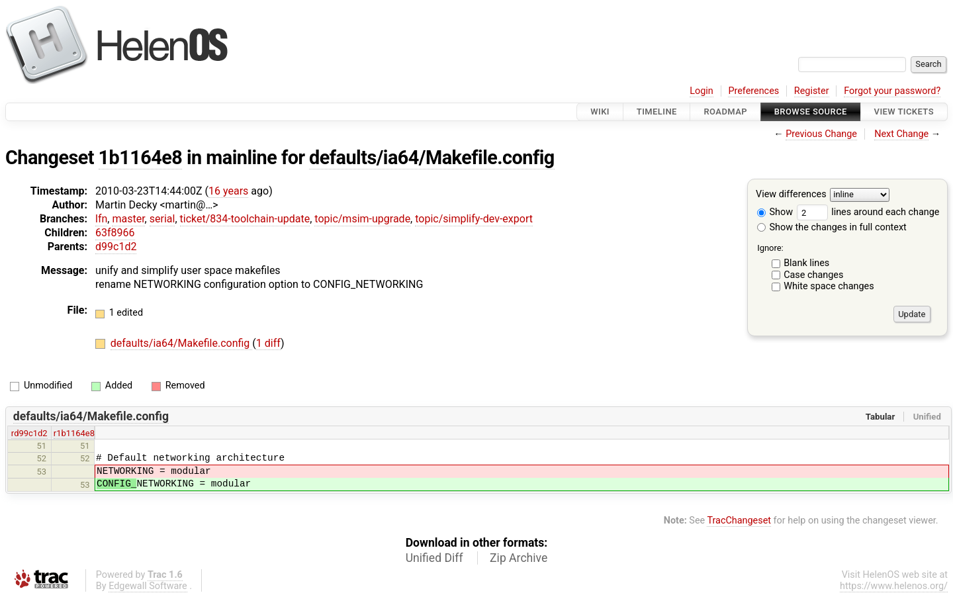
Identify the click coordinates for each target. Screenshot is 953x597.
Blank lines (806, 263)
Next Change (901, 134)
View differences (791, 195)
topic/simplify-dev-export (474, 218)
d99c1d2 (115, 246)
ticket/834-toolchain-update (245, 218)
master (128, 218)
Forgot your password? (892, 91)
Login (701, 91)
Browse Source (810, 111)
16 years (228, 191)
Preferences (753, 91)
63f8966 (115, 232)
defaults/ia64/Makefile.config (432, 157)
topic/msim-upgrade (362, 218)
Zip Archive (518, 558)
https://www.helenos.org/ (894, 586)
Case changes (813, 275)
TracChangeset (739, 520)
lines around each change (868, 212)
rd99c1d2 (29, 433)
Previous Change (821, 134)
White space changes (829, 286)
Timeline (657, 111)
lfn (101, 218)
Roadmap (725, 111)
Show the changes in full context (832, 227)
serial (162, 218)
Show (775, 212)
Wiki (600, 111)
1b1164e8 (141, 157)
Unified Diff (434, 558)
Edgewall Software (148, 586)
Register (811, 91)
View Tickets (904, 111)
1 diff (268, 343)
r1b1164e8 (74, 433)
